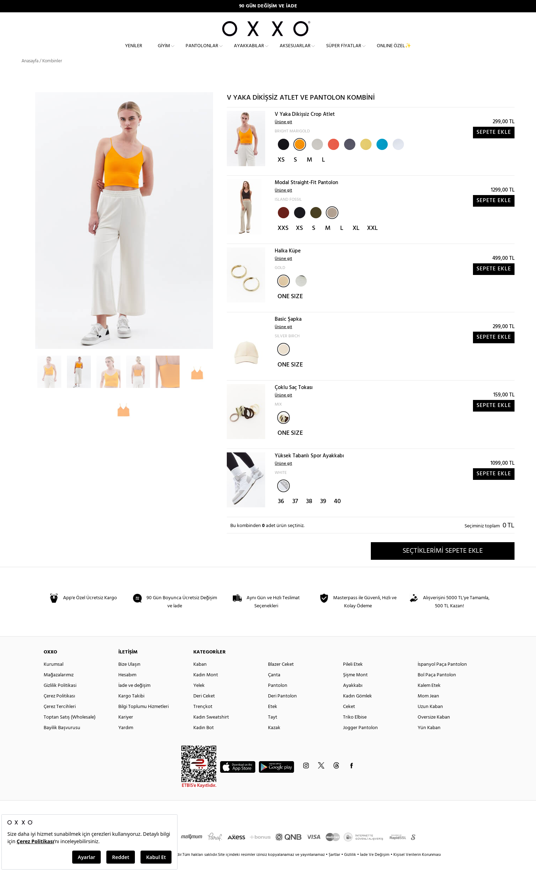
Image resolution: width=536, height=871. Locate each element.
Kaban (200, 675)
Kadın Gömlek (357, 707)
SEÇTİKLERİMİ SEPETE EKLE (443, 561)
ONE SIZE (290, 307)
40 (337, 512)
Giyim (164, 51)
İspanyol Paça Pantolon (442, 675)
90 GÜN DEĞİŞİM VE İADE (268, 6)
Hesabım (127, 686)
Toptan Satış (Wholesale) (69, 728)
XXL (372, 239)
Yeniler (133, 51)
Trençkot (202, 718)
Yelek (199, 697)
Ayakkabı (352, 697)
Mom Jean (428, 707)
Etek (272, 718)
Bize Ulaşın (129, 675)
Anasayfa (29, 72)
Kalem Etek (429, 697)
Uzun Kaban (430, 718)
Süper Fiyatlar (343, 51)
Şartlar (335, 865)
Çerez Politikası (59, 707)
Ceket (349, 718)
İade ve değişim (134, 697)
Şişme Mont (355, 686)
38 (309, 512)
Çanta (274, 686)
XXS (283, 239)
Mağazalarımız (59, 686)
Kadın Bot (203, 739)
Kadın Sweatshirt (211, 728)
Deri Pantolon (282, 707)
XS (281, 171)
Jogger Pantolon (360, 739)
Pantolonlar (202, 51)
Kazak (274, 739)
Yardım (125, 739)
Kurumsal (53, 675)
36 (281, 512)
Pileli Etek (353, 675)
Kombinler (52, 72)
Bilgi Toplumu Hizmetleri (143, 718)
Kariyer (125, 728)
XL (356, 239)
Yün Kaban (429, 739)
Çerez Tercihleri (60, 718)
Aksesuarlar (295, 51)
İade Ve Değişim (374, 865)
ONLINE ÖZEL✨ (394, 51)
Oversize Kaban (434, 728)
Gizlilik (350, 865)
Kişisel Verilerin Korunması (417, 865)
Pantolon (277, 697)
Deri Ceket (204, 707)
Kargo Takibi (131, 707)
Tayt (272, 728)
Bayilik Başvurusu (62, 739)
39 (323, 512)
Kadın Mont (205, 686)
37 (295, 512)
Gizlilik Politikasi (60, 697)
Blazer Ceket (281, 675)
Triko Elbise (355, 728)
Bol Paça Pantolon (437, 686)
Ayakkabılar (249, 51)
